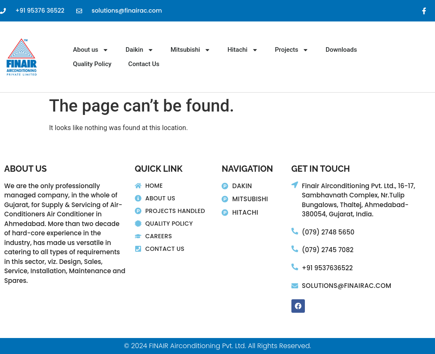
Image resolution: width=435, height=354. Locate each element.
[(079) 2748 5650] (294, 231)
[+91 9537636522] (294, 267)
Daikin (139, 50)
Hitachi (242, 50)
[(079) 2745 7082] (294, 248)
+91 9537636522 (327, 268)
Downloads (341, 49)
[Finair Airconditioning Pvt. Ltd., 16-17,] (294, 184)
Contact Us (144, 64)
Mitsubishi (191, 50)
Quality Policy (92, 64)
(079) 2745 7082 (328, 249)
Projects (292, 50)
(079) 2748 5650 (328, 232)
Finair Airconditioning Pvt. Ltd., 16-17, (358, 185)
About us (91, 50)
